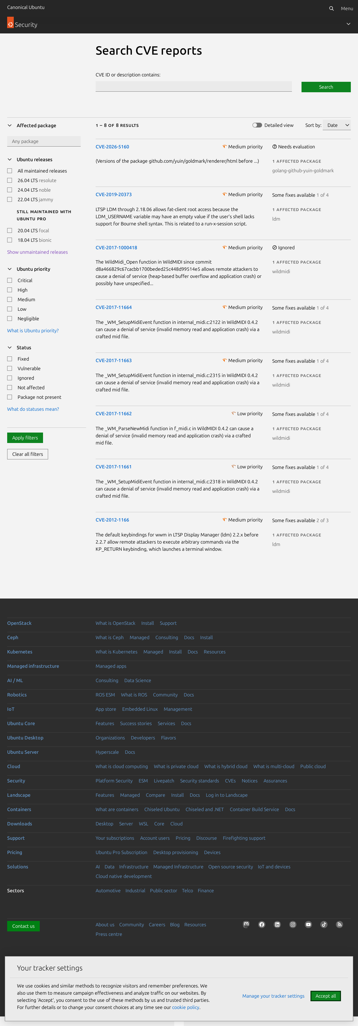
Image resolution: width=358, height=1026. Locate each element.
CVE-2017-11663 (114, 360)
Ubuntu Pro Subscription (121, 852)
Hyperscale (107, 752)
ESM (143, 780)
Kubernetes (19, 651)
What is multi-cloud (273, 766)
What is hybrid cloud (225, 766)
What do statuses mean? (33, 409)
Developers (143, 737)
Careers (157, 924)
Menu (347, 8)
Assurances (275, 780)
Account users (155, 838)
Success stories (136, 723)
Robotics (17, 694)
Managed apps (111, 666)
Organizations (110, 737)
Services (166, 723)
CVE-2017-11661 (114, 466)
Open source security (230, 866)
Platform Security (114, 780)
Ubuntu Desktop (25, 737)
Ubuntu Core (21, 723)
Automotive (108, 890)
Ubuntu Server (23, 752)
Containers (19, 809)
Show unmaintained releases (37, 252)
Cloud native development (124, 876)
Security (16, 780)
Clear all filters (27, 454)
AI (98, 866)
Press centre (109, 934)
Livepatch (164, 780)
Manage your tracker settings (273, 996)
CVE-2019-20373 (114, 194)
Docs (189, 637)
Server (126, 823)
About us (105, 924)
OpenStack (19, 623)
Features (105, 723)
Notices (250, 780)
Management (178, 709)
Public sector (163, 890)
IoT (10, 709)
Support (168, 623)
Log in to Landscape (227, 795)
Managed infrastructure (33, 666)
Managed (139, 637)
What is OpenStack (115, 623)
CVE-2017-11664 (114, 307)
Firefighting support (244, 838)
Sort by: (313, 125)
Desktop (104, 823)
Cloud (13, 766)
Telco (187, 890)
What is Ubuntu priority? (33, 330)
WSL (143, 823)
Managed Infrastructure (178, 866)
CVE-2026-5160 (112, 146)
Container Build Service (254, 809)
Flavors (168, 737)
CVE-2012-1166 (112, 519)
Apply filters (25, 437)
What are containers (117, 809)
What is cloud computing (122, 766)
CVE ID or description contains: (128, 74)
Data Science (137, 680)
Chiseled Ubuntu (162, 809)
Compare (155, 795)
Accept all (326, 996)
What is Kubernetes (116, 651)
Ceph (12, 637)
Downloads (19, 823)
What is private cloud (176, 766)
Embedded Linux (140, 709)
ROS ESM (105, 694)
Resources (215, 651)
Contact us (23, 926)
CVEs (230, 780)
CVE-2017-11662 (114, 413)
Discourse (206, 838)
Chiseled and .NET (205, 809)
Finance (206, 890)
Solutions (17, 866)
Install (147, 623)
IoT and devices (274, 866)
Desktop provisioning (175, 852)
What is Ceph (110, 637)
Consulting (166, 637)
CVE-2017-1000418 (116, 247)
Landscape (18, 795)
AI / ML (15, 680)
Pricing (183, 838)
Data (109, 866)
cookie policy (185, 1007)
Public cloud (313, 766)
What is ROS (134, 694)
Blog (175, 924)
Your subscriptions (115, 838)
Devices (212, 852)
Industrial (135, 890)
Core (159, 823)
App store (106, 709)
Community (165, 694)
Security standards (199, 780)
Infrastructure (134, 866)
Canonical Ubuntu (26, 7)
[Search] (331, 8)
